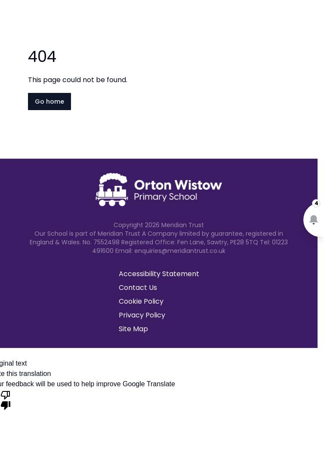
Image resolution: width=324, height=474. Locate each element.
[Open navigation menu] (312, 20)
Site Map (133, 329)
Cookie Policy (141, 301)
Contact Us (138, 287)
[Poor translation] (5, 399)
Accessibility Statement (159, 274)
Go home (49, 101)
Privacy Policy (142, 315)
